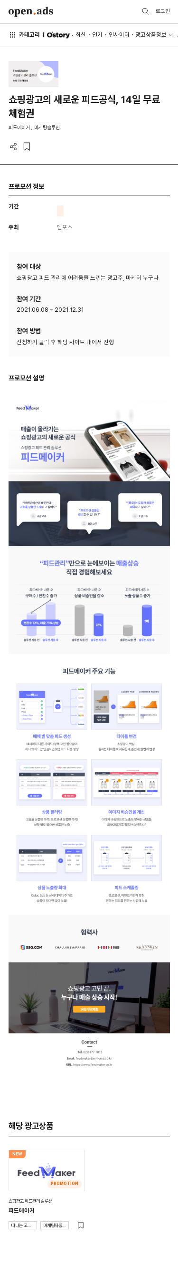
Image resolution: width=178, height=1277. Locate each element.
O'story (58, 35)
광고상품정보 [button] (151, 34)
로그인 (163, 11)
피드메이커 (22, 1210)
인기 (97, 34)
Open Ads (31, 12)
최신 (80, 34)
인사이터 (119, 34)
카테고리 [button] (24, 35)
